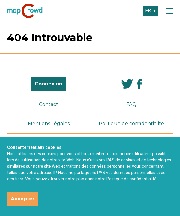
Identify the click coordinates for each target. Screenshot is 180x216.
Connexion (48, 84)
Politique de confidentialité (131, 178)
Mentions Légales (49, 123)
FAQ (131, 104)
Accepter (22, 199)
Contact (48, 104)
